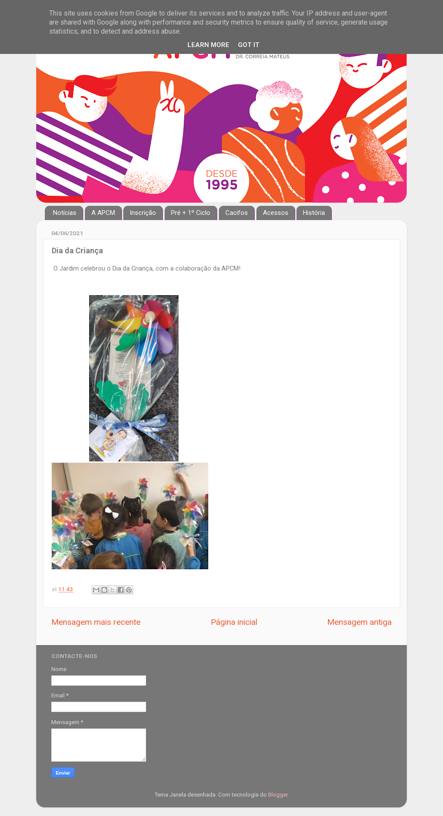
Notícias (64, 213)
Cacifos (236, 213)
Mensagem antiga (359, 622)
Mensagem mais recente (95, 622)
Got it (248, 45)
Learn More (208, 45)
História (314, 213)
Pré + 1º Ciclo (190, 213)
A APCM (103, 213)
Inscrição (143, 213)
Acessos (275, 213)
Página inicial (234, 622)
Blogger (277, 794)
